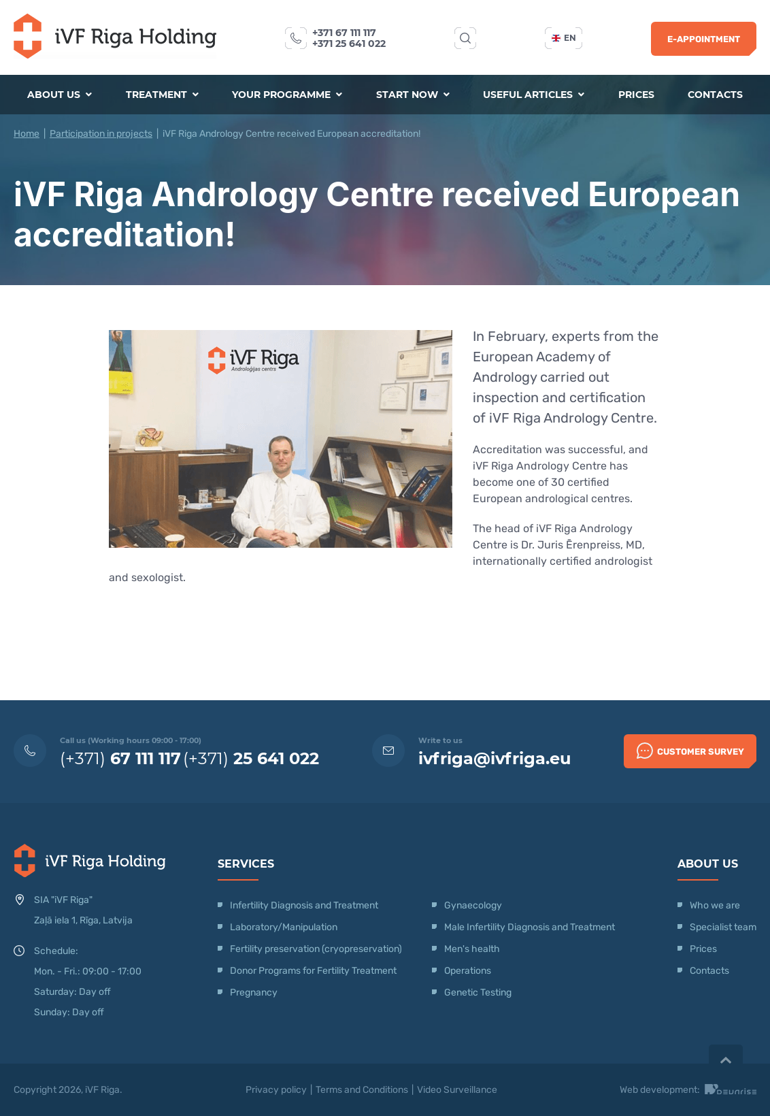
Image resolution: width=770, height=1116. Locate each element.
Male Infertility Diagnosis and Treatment (529, 927)
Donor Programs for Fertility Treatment (313, 971)
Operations (468, 971)
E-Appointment (703, 39)
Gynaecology (474, 905)
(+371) (120, 758)
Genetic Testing (478, 992)
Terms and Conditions (362, 1090)
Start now (413, 94)
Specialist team (723, 927)
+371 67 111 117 (344, 32)
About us (59, 94)
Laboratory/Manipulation (283, 927)
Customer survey (690, 750)
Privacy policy (276, 1090)
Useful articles (533, 94)
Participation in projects (101, 134)
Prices (636, 94)
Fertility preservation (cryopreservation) (316, 949)
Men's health (472, 949)
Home (26, 134)
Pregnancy (254, 992)
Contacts (715, 94)
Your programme (287, 94)
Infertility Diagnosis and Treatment (304, 905)
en (564, 38)
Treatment (162, 94)
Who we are (715, 905)
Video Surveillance (457, 1090)
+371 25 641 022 (349, 43)
